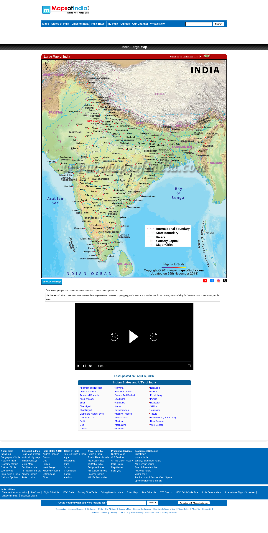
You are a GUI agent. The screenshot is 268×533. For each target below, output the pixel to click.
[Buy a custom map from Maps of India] (51, 284)
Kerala (118, 406)
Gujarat (83, 428)
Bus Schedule (149, 492)
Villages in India (9, 495)
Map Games (117, 467)
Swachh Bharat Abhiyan (146, 467)
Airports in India (29, 474)
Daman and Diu (87, 417)
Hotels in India (95, 454)
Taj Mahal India (95, 464)
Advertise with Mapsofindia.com (194, 503)
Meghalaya (120, 425)
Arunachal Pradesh (89, 395)
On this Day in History (122, 460)
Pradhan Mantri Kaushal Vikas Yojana (153, 477)
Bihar (82, 402)
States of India (60, 23)
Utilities (125, 23)
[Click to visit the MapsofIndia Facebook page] (212, 282)
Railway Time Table (87, 492)
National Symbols (9, 477)
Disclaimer (91, 509)
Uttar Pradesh (157, 421)
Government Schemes (146, 451)
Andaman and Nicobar (91, 388)
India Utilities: (8, 489)
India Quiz (116, 470)
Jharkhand (120, 399)
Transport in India (31, 451)
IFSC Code (68, 492)
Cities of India (79, 23)
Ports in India (28, 477)
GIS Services (117, 457)
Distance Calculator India (14, 492)
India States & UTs (52, 451)
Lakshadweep (122, 410)
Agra (66, 457)
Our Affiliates (110, 509)
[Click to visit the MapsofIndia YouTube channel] (205, 282)
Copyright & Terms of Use (164, 509)
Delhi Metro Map (30, 467)
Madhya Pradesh (123, 414)
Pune (66, 464)
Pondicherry (156, 395)
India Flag (6, 454)
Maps (45, 23)
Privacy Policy (183, 509)
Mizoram (119, 428)
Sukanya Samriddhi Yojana (148, 460)
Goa (82, 425)
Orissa (153, 391)
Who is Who (7, 470)
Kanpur (67, 474)
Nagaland (155, 388)
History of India (8, 460)
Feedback (94, 513)
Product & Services (121, 451)
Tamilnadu (155, 410)
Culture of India (8, 467)
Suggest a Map (125, 509)
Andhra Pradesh (88, 391)
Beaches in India (96, 474)
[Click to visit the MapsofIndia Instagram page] (218, 282)
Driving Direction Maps (112, 492)
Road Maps (132, 492)
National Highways (31, 457)
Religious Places (96, 467)
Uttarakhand (49, 474)
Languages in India (10, 474)
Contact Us (206, 509)
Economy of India (9, 464)
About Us (196, 509)
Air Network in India (31, 470)
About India (7, 451)
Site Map (113, 513)
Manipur (119, 421)
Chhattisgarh (86, 410)
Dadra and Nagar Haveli (92, 414)
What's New (157, 23)
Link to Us (123, 513)
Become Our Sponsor (142, 509)
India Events (117, 464)
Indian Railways (29, 460)
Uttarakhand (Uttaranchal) (163, 417)
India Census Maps (211, 492)
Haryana (119, 388)
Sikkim (153, 406)
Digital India (140, 454)
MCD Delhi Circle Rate (187, 492)
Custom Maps (118, 454)
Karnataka (120, 402)
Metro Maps (27, 464)
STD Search (166, 492)
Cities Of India (71, 451)
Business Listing (29, 495)
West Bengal (156, 425)
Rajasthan (155, 402)
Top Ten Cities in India (75, 454)
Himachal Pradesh (124, 391)
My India (113, 23)
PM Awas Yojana (143, 470)
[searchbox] (198, 24)
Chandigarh (85, 406)
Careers (104, 513)
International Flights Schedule (239, 492)
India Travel (98, 23)
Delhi (82, 421)
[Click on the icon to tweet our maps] (225, 282)
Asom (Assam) (87, 399)
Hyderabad (69, 460)
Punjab (153, 399)
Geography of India (10, 457)
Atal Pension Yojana (144, 464)
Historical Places (96, 460)
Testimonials (61, 509)
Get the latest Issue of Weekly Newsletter (160, 513)
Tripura (153, 414)
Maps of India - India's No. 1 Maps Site (46, 9)
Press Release (136, 513)
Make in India (141, 457)
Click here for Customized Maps (184, 57)
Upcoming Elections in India (148, 480)
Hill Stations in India (97, 470)
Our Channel (140, 23)
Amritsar (68, 477)
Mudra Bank (141, 474)
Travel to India (95, 451)
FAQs (100, 509)
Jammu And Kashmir (125, 395)
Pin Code (35, 492)
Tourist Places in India (98, 457)
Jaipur (67, 467)
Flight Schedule (51, 492)
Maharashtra (121, 417)
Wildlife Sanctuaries (97, 477)
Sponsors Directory (76, 509)
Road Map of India (31, 454)
